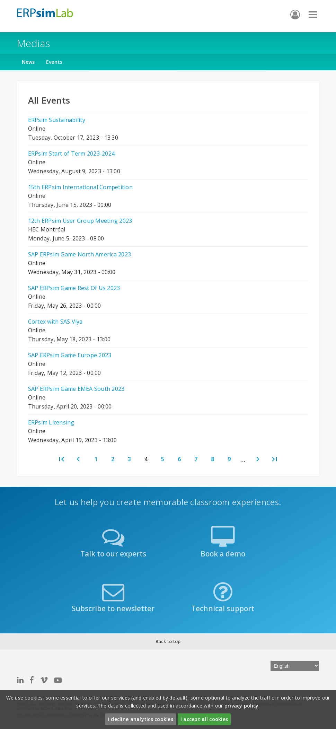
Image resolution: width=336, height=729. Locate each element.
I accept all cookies (204, 719)
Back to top (168, 641)
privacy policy (241, 705)
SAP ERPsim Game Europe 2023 (70, 355)
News (28, 62)
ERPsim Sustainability (56, 120)
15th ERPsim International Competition (80, 187)
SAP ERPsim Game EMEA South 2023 (76, 389)
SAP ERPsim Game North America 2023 (79, 254)
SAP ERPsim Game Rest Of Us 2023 (74, 288)
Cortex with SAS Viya (55, 321)
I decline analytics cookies (140, 719)
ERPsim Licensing (51, 422)
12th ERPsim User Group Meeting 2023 (80, 221)
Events (54, 62)
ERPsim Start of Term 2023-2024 (71, 153)
